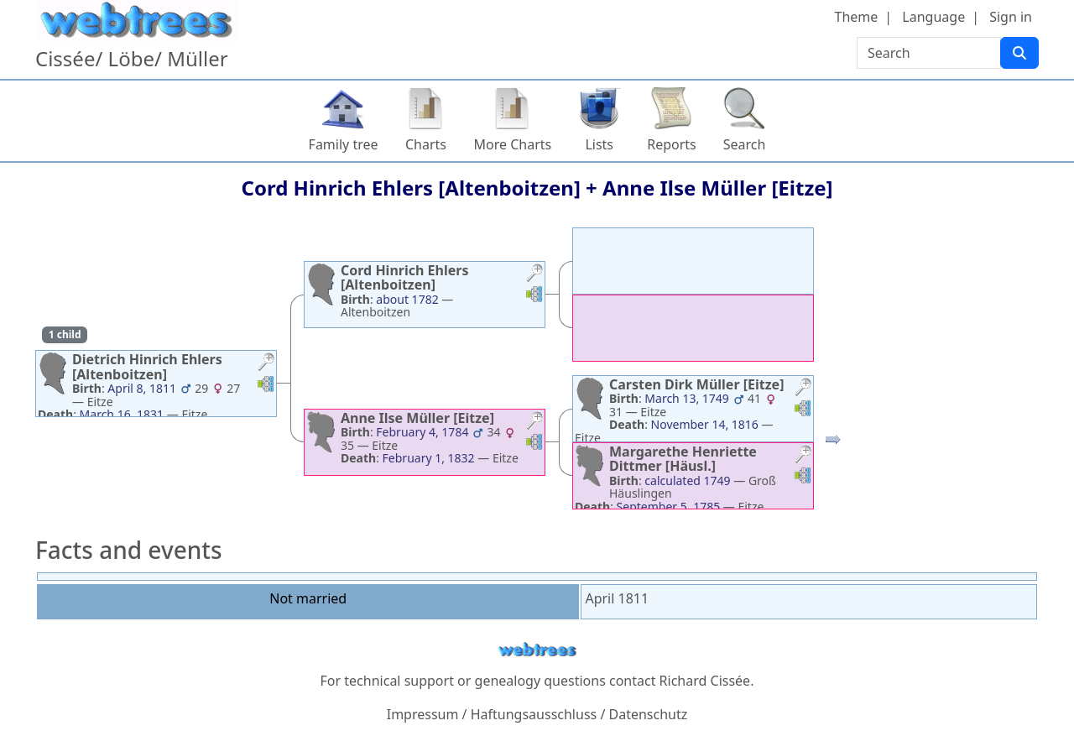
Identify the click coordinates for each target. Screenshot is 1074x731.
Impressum (423, 714)
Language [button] (933, 17)
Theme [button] (856, 17)
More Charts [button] (513, 144)
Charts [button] (425, 144)
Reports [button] (671, 144)
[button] (266, 363)
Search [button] (744, 144)
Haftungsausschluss (534, 714)
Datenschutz (648, 714)
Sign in (1010, 17)
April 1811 (617, 598)
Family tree (343, 144)
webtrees (537, 650)
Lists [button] (599, 144)
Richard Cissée (705, 680)
